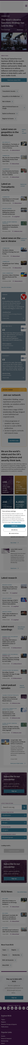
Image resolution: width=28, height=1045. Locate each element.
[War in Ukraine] (7, 97)
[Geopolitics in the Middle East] (12, 92)
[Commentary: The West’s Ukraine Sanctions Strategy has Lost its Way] (14, 28)
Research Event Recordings (10, 622)
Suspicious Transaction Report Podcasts (9, 661)
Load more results (14, 803)
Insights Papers (7, 204)
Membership (4, 993)
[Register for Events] (9, 114)
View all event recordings (21, 579)
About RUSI (4, 51)
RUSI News (5, 850)
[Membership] (17, 907)
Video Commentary (7, 269)
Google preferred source (8, 1002)
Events (3, 988)
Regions (3, 974)
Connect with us (14, 957)
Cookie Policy (4, 1031)
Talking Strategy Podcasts (10, 647)
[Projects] (6, 907)
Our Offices (4, 997)
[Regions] (15, 902)
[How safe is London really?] (13, 362)
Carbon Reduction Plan (20, 1034)
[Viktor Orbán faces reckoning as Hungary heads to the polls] (13, 302)
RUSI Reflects (6, 138)
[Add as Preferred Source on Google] (13, 103)
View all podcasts (22, 638)
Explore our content (24, 127)
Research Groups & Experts (9, 976)
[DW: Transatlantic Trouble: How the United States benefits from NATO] (13, 333)
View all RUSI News (22, 844)
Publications (4, 978)
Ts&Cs (2, 1034)
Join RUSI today (14, 416)
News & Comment (6, 990)
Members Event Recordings (10, 588)
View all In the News (6, 283)
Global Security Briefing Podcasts (9, 218)
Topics (3, 971)
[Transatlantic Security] (10, 87)
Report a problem (6, 1000)
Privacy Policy (12, 1031)
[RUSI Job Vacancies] (9, 912)
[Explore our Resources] (10, 109)
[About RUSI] (6, 917)
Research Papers (7, 536)
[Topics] (5, 902)
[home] (12, 5)
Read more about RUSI (14, 76)
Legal (6, 1034)
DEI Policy (11, 1034)
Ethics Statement (21, 1031)
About (3, 995)
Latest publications (7, 755)
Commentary (5, 12)
